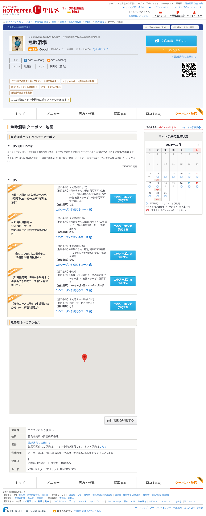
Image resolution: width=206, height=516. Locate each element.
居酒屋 (27, 66)
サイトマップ (141, 508)
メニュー (53, 113)
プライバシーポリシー (160, 508)
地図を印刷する (120, 420)
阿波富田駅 (20, 498)
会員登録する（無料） (139, 16)
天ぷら (72, 501)
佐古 (196, 3)
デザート (153, 501)
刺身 (47, 501)
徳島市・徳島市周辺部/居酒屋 (98, 495)
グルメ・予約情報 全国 (37, 22)
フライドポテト (59, 501)
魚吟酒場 (99, 22)
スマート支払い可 (49, 87)
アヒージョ (165, 501)
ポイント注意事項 (189, 127)
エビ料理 (27, 501)
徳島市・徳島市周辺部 (70, 22)
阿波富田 (189, 3)
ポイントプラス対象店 (24, 87)
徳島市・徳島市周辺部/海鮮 (156, 495)
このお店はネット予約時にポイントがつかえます (39, 99)
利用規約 (177, 508)
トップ (20, 113)
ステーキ (82, 501)
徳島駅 (40, 498)
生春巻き (142, 501)
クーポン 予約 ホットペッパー (188, 7)
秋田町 (88, 22)
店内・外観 (86, 113)
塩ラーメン (189, 501)
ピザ (133, 501)
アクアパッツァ (96, 501)
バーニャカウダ (114, 501)
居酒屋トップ (75, 495)
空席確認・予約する (174, 40)
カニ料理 (38, 501)
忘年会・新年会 (66, 498)
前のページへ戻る (14, 22)
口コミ (153, 113)
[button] (84, 358)
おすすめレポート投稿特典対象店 (78, 81)
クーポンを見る (171, 50)
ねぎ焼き (177, 501)
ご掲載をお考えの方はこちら (87, 511)
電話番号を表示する (185, 56)
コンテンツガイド (160, 7)
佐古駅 (31, 498)
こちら (103, 446)
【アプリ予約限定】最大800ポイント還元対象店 (33, 81)
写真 (119, 113)
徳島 (201, 3)
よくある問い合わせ (135, 7)
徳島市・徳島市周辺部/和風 (128, 495)
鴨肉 (126, 501)
